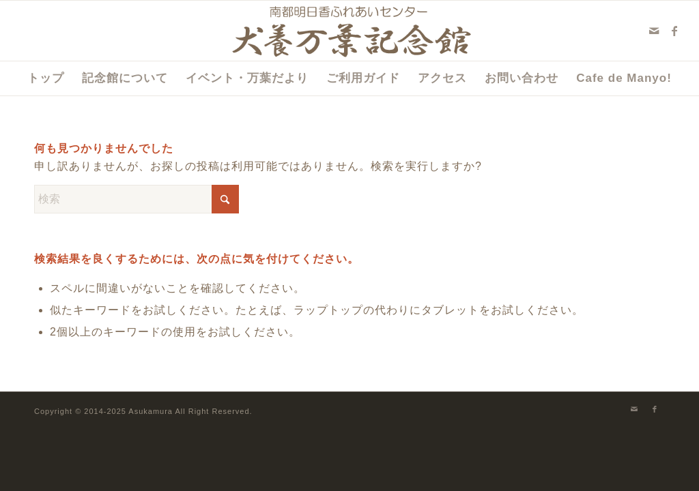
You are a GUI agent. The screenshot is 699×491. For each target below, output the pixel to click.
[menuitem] (45, 78)
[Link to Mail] (654, 30)
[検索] (136, 199)
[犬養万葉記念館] (350, 31)
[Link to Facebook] (675, 30)
